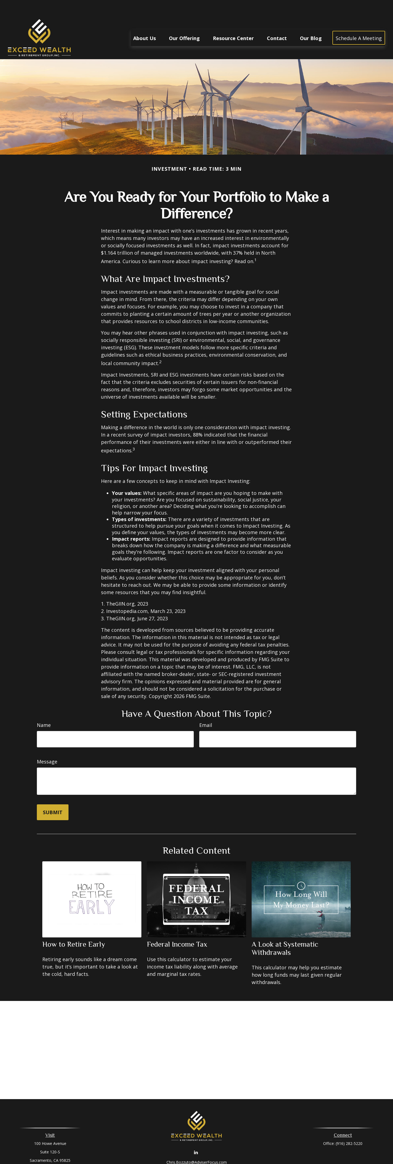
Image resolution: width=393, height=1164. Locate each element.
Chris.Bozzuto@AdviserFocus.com (196, 1145)
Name (44, 708)
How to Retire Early (73, 928)
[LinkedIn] (196, 1135)
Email (205, 708)
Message (47, 745)
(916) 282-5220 (349, 1127)
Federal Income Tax (177, 928)
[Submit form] (53, 796)
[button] (144, 21)
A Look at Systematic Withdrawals (285, 932)
